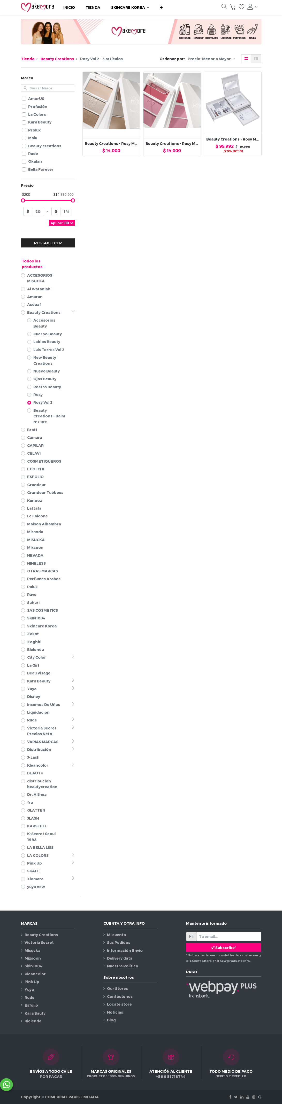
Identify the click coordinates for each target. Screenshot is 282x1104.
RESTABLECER (48, 243)
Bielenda (33, 1021)
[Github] (259, 1097)
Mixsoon (33, 958)
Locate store (119, 1004)
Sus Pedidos (118, 942)
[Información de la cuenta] (252, 7)
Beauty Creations (57, 59)
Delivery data (119, 958)
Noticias (115, 1012)
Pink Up (32, 981)
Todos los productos (32, 264)
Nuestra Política (122, 966)
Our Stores (117, 988)
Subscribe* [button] (223, 947)
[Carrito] (233, 8)
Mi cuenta (116, 934)
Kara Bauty (35, 1013)
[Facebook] (230, 1097)
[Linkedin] (241, 1097)
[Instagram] (253, 1097)
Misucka (32, 950)
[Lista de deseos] (242, 8)
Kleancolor (35, 974)
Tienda (27, 59)
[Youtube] (247, 1097)
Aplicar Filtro (62, 223)
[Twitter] (236, 1097)
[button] (161, 7)
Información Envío (125, 950)
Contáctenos (120, 996)
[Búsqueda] (224, 8)
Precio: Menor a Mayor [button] (210, 59)
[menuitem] (69, 7)
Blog (111, 1020)
